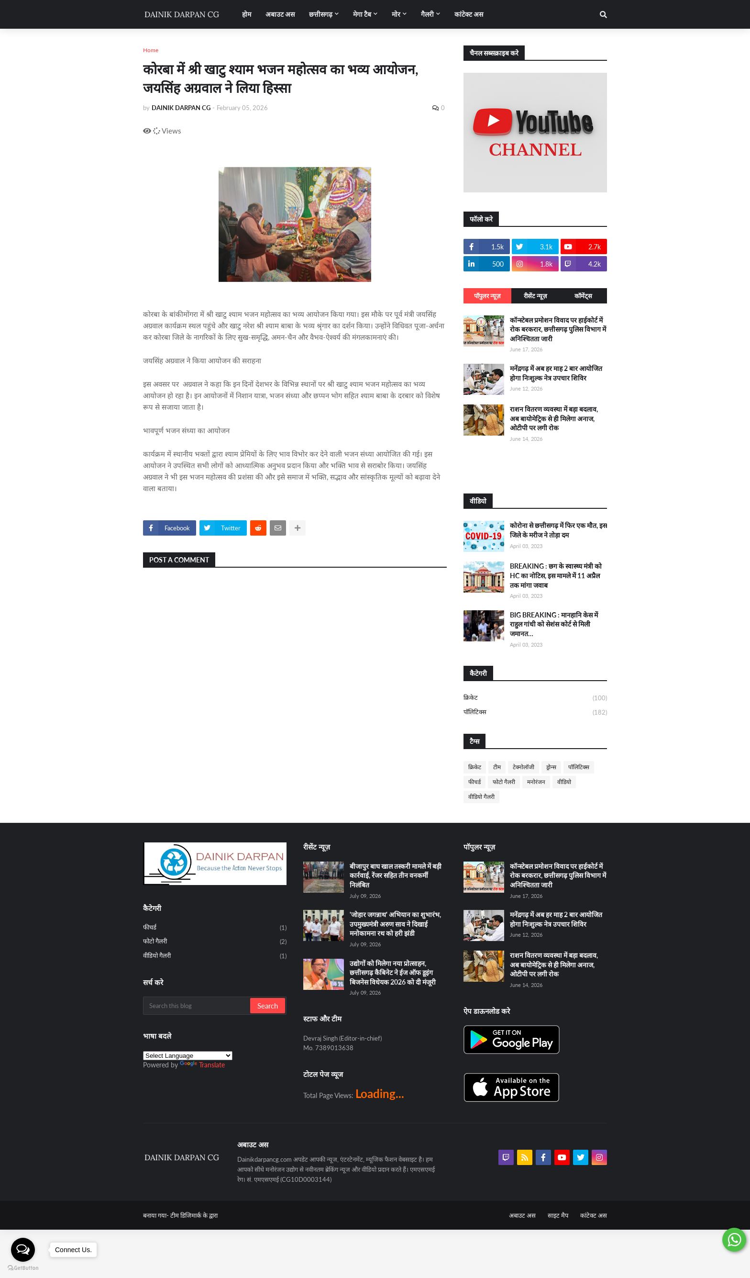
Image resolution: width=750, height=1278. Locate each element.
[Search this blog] (197, 1005)
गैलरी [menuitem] (427, 14)
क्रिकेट (535, 698)
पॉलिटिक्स (535, 712)
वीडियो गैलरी (481, 796)
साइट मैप (558, 1215)
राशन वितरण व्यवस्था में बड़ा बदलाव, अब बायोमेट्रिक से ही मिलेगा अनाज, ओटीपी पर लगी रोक (554, 418)
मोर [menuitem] (396, 14)
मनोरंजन (536, 781)
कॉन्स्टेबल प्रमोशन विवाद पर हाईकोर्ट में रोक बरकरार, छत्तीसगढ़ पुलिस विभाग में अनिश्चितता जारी (558, 329)
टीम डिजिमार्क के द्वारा (194, 1215)
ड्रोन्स (551, 767)
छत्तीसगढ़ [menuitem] (320, 14)
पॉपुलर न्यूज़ (487, 296)
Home (150, 50)
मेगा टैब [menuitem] (362, 14)
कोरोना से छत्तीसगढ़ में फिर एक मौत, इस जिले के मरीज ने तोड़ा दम (558, 530)
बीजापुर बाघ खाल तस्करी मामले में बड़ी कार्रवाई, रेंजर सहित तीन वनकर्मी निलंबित (395, 875)
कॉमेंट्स (583, 296)
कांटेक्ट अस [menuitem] (468, 14)
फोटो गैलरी (504, 781)
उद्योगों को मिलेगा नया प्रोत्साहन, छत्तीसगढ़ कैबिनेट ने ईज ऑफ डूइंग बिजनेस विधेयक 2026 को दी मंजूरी (393, 972)
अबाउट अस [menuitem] (280, 14)
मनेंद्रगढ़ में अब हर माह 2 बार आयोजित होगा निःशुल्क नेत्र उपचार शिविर (556, 373)
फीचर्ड (474, 781)
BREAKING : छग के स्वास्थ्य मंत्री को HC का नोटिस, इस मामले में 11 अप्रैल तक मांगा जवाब (556, 575)
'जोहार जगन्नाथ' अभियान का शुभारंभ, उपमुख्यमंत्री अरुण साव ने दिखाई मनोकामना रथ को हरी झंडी (395, 923)
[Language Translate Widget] (187, 1055)
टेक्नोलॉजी (523, 767)
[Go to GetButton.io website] (23, 1268)
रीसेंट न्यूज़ (535, 296)
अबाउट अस (522, 1215)
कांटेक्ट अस (593, 1215)
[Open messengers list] (23, 1250)
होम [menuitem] (246, 14)
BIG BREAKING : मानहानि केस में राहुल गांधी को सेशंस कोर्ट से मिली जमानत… (554, 624)
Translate (202, 1065)
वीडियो (564, 781)
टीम (497, 767)
